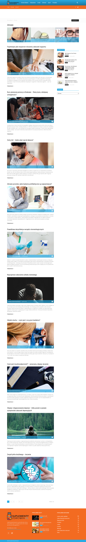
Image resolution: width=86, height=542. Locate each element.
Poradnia (55, 2)
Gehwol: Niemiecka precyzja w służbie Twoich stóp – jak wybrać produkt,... (71, 82)
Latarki (58, 524)
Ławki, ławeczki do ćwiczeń (63, 530)
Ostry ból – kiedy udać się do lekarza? (20, 140)
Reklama (12, 7)
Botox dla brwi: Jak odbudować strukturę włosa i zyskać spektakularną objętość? (71, 67)
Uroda (38, 2)
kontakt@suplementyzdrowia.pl (14, 529)
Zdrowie (44, 2)
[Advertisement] (43, 14)
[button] (77, 2)
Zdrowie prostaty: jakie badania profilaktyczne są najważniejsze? (29, 184)
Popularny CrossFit (43, 516)
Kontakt (17, 7)
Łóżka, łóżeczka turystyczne (63, 518)
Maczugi (59, 528)
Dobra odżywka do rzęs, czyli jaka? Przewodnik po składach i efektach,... (71, 75)
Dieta (41, 525)
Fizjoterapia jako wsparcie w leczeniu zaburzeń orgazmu (26, 47)
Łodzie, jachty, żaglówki (62, 516)
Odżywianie (33, 2)
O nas (8, 7)
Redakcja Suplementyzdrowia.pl (14, 73)
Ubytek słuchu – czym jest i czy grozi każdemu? (23, 320)
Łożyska (59, 526)
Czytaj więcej (10, 86)
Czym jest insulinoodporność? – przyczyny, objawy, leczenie (27, 364)
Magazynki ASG (60, 520)
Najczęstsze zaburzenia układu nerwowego (22, 275)
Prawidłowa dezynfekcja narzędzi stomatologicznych (25, 229)
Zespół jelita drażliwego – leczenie (19, 454)
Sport (49, 2)
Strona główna (24, 2)
